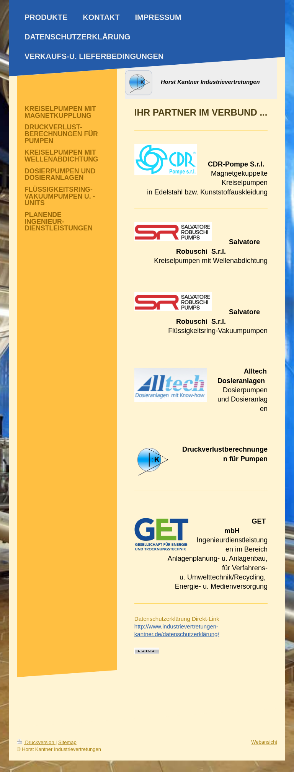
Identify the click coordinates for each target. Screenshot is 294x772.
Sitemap (67, 742)
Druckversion (36, 742)
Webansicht (264, 742)
